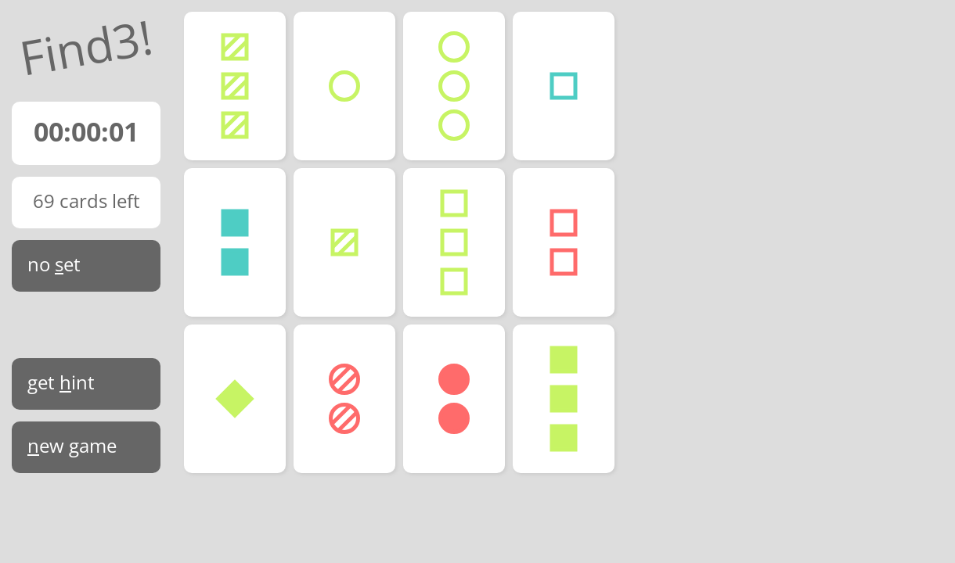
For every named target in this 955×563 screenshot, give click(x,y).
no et (54, 264)
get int (61, 382)
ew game (72, 445)
